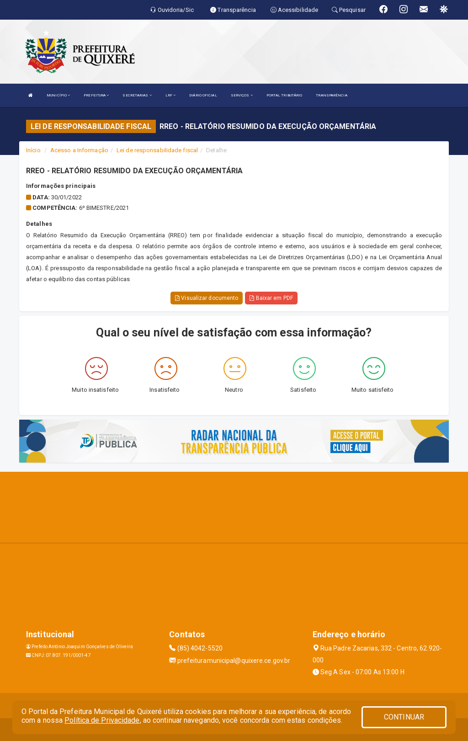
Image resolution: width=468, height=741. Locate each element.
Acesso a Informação (79, 150)
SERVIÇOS (242, 95)
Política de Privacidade (101, 720)
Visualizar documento (206, 298)
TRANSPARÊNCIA (331, 95)
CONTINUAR (404, 717)
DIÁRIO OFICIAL (203, 95)
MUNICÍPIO (58, 95)
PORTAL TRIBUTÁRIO (284, 95)
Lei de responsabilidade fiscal (157, 150)
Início (33, 150)
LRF (170, 95)
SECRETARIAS (136, 95)
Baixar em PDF (271, 298)
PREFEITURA (96, 95)
